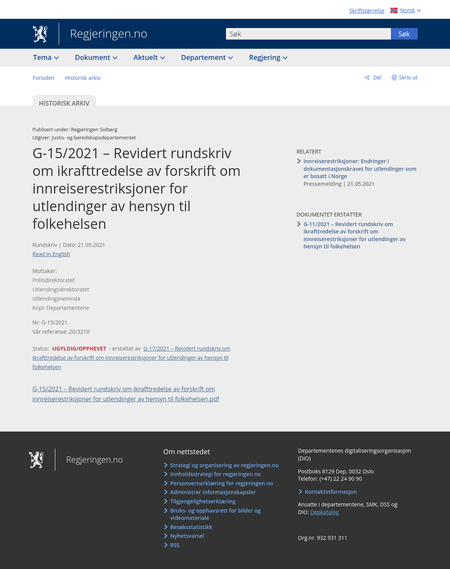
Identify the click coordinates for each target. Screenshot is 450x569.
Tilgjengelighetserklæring (203, 501)
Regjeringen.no (103, 34)
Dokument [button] (93, 57)
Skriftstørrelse (366, 10)
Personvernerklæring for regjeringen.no (221, 483)
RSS (175, 545)
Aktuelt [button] (147, 57)
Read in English (52, 254)
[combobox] (308, 34)
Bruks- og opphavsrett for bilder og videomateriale (215, 514)
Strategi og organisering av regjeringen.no (224, 465)
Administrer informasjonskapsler (213, 492)
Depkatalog (324, 512)
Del (376, 77)
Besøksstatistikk (191, 527)
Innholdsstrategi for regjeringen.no (215, 474)
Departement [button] (204, 57)
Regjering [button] (265, 57)
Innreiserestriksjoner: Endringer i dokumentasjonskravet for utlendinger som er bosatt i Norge (359, 168)
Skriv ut (408, 77)
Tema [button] (43, 57)
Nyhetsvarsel (187, 535)
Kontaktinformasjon (331, 491)
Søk (404, 33)
